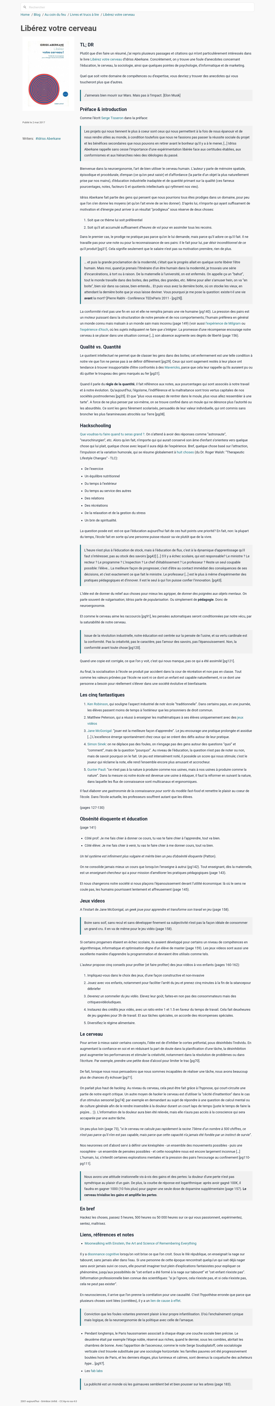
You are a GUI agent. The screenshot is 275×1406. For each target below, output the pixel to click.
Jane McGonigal (99, 731)
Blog (37, 15)
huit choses (185, 452)
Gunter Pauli (96, 769)
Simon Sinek (96, 744)
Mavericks (172, 367)
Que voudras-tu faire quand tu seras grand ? (112, 434)
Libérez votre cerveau (119, 15)
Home (25, 15)
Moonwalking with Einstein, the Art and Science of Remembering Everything (140, 1243)
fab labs (97, 1371)
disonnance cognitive (103, 1254)
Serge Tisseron (112, 118)
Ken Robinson (97, 704)
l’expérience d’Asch (94, 329)
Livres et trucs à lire (84, 15)
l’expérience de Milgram (223, 323)
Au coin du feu (55, 15)
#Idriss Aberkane (48, 138)
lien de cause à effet (165, 1301)
